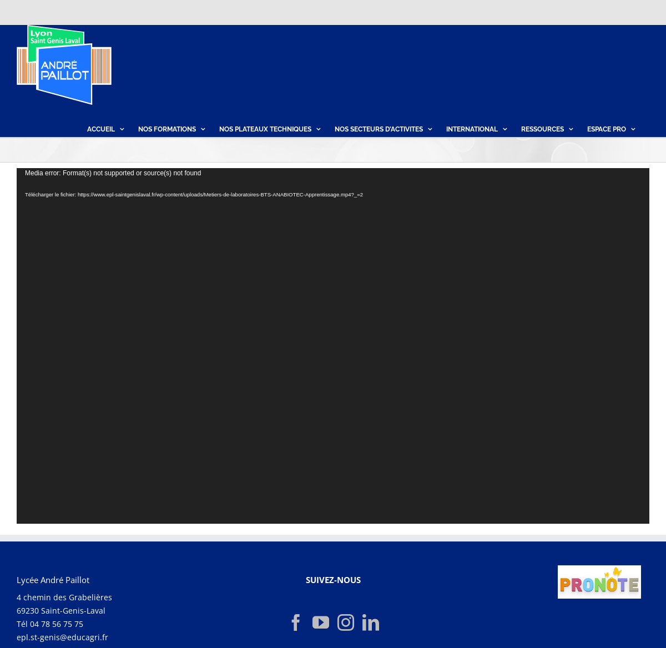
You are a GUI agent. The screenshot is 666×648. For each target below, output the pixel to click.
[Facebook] (295, 622)
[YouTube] (320, 622)
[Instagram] (345, 622)
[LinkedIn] (370, 622)
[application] (333, 345)
